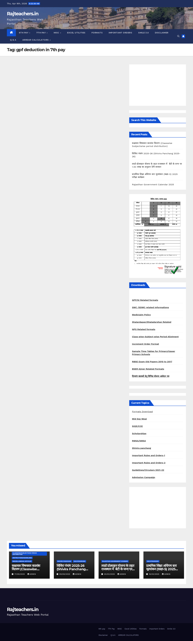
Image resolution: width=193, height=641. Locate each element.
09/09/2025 (65, 574)
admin (31, 574)
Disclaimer (161, 32)
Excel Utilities (76, 32)
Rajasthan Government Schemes (115, 561)
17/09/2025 (20, 574)
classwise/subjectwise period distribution (25, 553)
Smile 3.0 (143, 32)
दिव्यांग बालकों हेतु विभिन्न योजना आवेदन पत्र (150, 376)
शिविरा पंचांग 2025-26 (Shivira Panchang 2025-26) (71, 569)
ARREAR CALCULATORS (35, 40)
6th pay (24, 32)
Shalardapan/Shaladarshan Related (151, 322)
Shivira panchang (141, 448)
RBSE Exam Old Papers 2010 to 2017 (152, 361)
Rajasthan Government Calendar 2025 (153, 184)
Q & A (13, 40)
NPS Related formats (143, 329)
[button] (178, 36)
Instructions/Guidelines (22, 558)
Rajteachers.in (22, 14)
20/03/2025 (110, 574)
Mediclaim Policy (141, 314)
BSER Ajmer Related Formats (148, 369)
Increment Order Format (145, 344)
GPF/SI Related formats (145, 300)
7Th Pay (41, 32)
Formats (97, 32)
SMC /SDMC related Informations (150, 307)
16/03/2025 (154, 574)
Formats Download (142, 411)
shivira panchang (64, 561)
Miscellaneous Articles (22, 561)
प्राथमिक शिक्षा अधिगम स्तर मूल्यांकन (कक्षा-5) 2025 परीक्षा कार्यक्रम (161, 569)
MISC (57, 32)
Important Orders (120, 32)
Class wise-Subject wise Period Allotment (155, 336)
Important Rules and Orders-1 (148, 455)
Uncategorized (79, 561)
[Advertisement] (157, 85)
